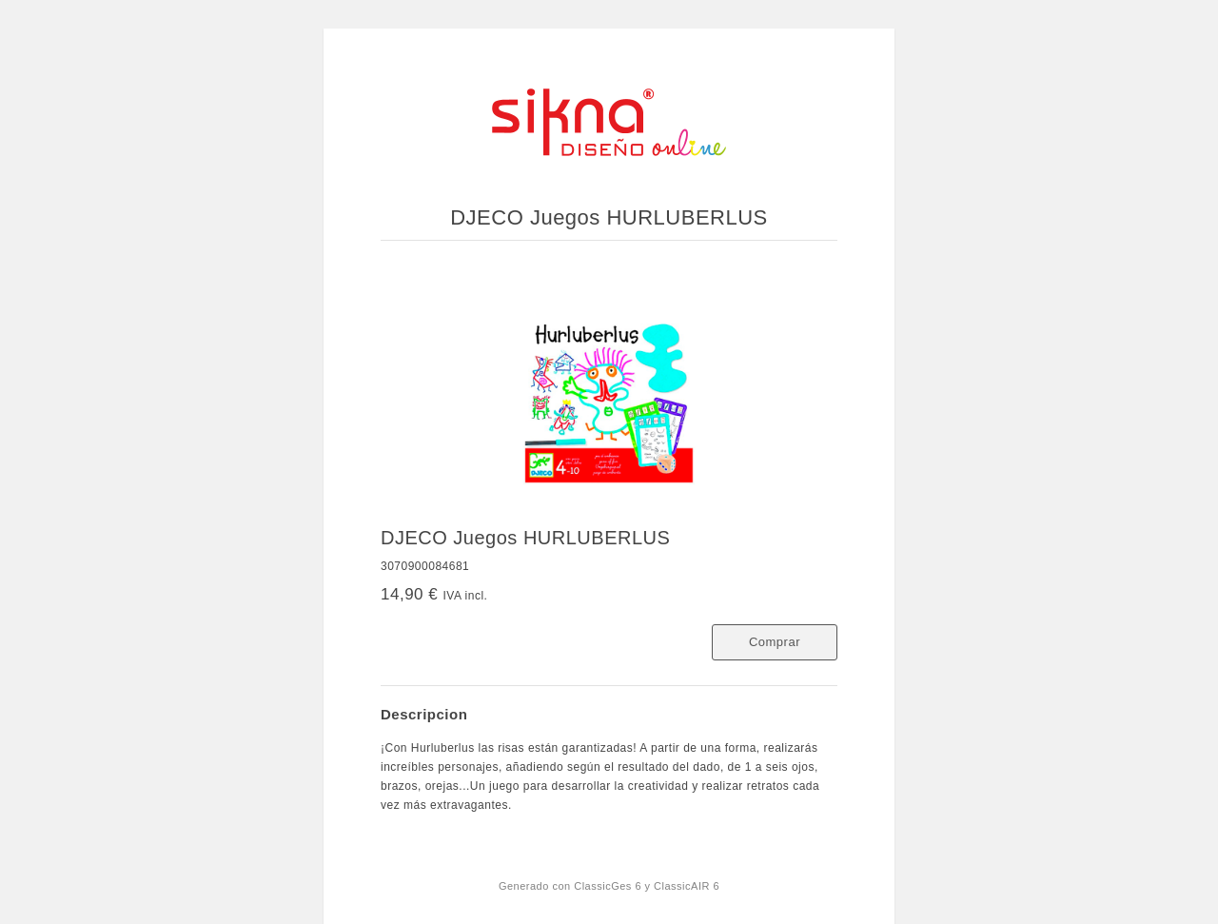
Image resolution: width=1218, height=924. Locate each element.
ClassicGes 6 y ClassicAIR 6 (646, 886)
